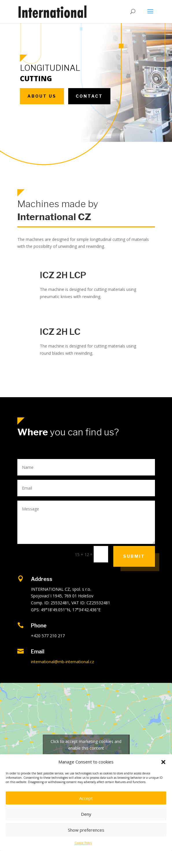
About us (41, 96)
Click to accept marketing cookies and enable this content (86, 745)
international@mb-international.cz (62, 661)
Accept (86, 798)
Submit (134, 556)
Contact (89, 96)
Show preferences (86, 830)
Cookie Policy (83, 843)
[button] (163, 762)
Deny (86, 814)
